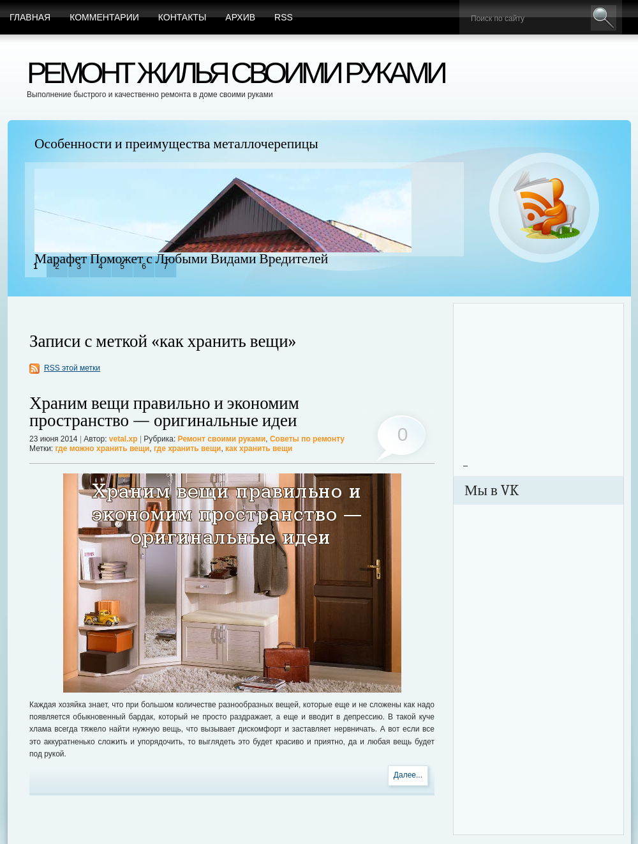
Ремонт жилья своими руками (235, 72)
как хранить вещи (258, 448)
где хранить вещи (187, 448)
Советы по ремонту (307, 438)
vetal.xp (123, 438)
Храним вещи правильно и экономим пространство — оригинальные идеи (164, 412)
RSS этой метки (72, 368)
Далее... (408, 775)
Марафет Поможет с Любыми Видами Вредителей (181, 258)
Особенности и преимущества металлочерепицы (176, 143)
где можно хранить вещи (103, 448)
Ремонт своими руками (222, 438)
